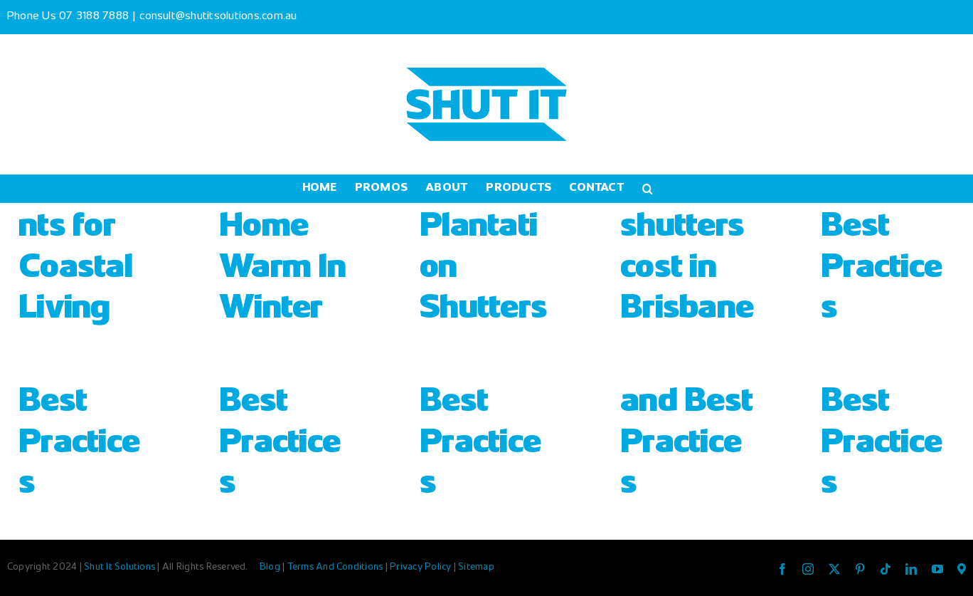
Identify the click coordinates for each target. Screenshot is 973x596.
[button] (647, 188)
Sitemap (476, 567)
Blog (271, 567)
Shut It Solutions (119, 567)
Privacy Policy (422, 567)
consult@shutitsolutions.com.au (218, 16)
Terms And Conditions (336, 567)
